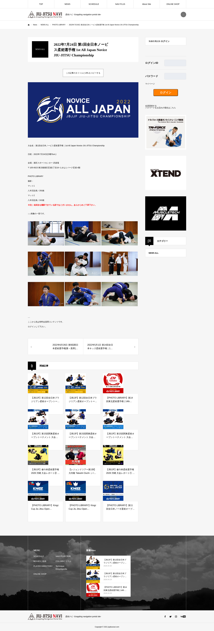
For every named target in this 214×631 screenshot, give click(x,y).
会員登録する (151, 106)
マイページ (150, 84)
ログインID (151, 63)
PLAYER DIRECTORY (43, 566)
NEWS (67, 4)
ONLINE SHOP (172, 4)
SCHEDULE (94, 4)
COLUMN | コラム (63, 561)
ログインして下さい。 (37, 326)
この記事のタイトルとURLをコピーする (83, 73)
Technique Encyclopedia (61, 567)
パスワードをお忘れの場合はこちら (160, 108)
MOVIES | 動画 (39, 561)
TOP (41, 4)
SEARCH (183, 14)
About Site (146, 4)
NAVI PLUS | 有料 (63, 556)
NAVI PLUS (120, 4)
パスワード (151, 76)
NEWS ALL (154, 253)
